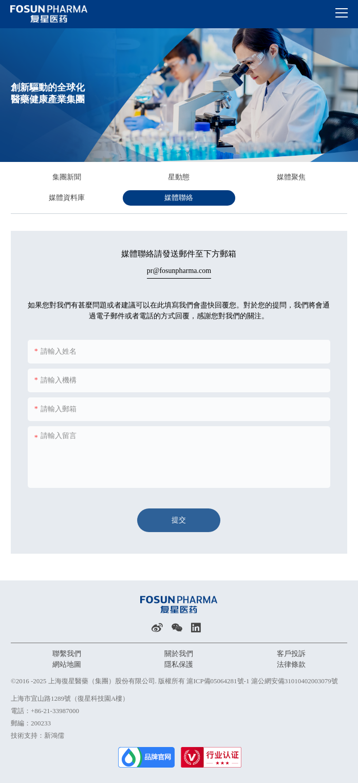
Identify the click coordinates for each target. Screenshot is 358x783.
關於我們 (178, 654)
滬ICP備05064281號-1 (217, 681)
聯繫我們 (66, 654)
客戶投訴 (291, 654)
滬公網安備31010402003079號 (294, 681)
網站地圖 (66, 664)
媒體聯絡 (178, 198)
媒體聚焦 (291, 177)
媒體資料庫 (67, 198)
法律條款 (291, 664)
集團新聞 (66, 177)
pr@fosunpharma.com (179, 270)
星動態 (179, 177)
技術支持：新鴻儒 (37, 735)
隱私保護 (178, 664)
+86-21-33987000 (55, 711)
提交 (179, 522)
